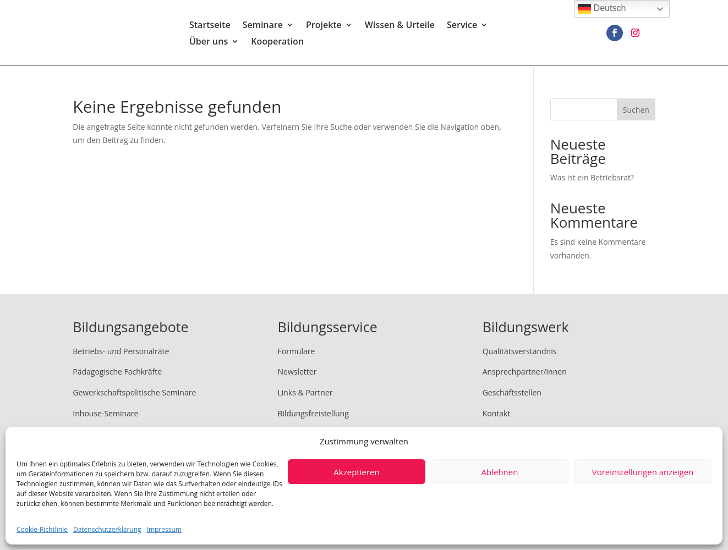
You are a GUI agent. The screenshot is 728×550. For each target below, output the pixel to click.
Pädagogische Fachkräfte (117, 371)
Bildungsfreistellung (312, 413)
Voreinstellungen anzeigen (643, 471)
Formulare (296, 351)
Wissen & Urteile (400, 26)
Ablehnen (499, 471)
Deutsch (602, 8)
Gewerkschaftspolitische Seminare (134, 392)
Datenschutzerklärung (107, 529)
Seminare (263, 26)
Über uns (208, 43)
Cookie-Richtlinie (42, 529)
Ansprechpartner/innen (525, 371)
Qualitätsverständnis (520, 351)
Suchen (636, 110)
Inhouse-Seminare (105, 413)
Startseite (210, 26)
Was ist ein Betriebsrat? (592, 177)
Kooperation (277, 43)
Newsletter (296, 371)
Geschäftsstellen (512, 392)
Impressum (164, 529)
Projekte (324, 26)
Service (462, 26)
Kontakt (497, 413)
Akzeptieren (356, 471)
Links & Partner (304, 392)
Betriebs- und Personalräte (121, 351)
